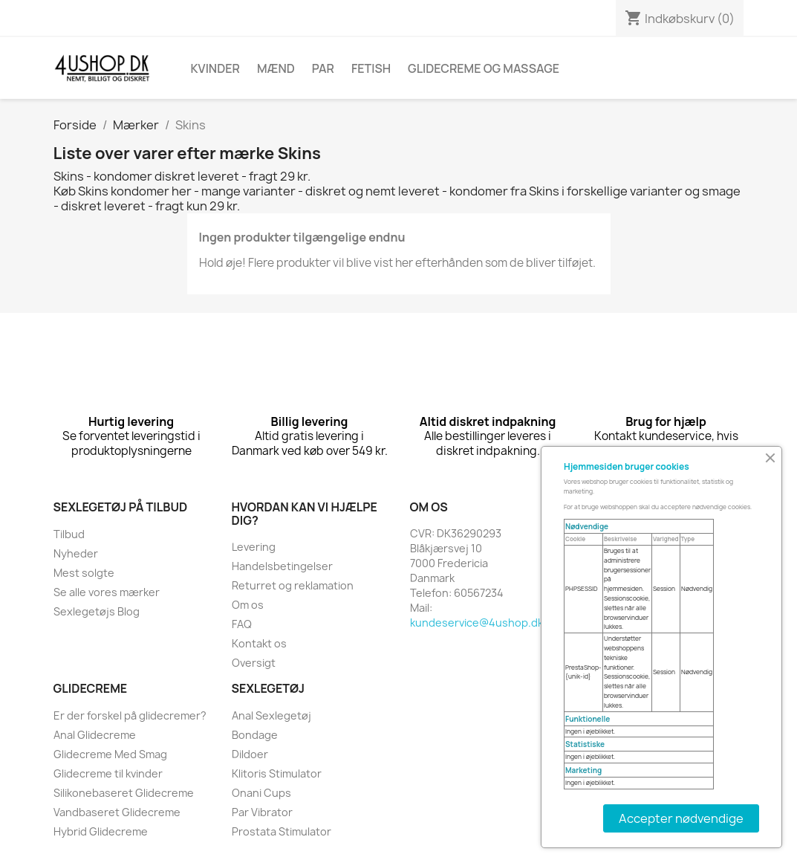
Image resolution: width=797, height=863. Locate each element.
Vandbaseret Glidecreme (116, 812)
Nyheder (75, 553)
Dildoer (250, 754)
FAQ (242, 624)
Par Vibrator (262, 812)
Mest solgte (83, 573)
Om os (248, 605)
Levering (254, 547)
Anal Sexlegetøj (271, 715)
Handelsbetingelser (282, 566)
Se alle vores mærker (106, 592)
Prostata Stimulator (281, 831)
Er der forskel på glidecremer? (129, 715)
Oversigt (254, 663)
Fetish (371, 68)
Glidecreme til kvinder (108, 773)
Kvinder (215, 68)
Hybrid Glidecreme (100, 831)
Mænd (276, 68)
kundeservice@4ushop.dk (476, 622)
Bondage (255, 735)
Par (323, 68)
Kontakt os (259, 643)
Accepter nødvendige (681, 818)
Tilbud (69, 534)
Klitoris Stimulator (277, 773)
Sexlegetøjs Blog (96, 611)
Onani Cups (261, 793)
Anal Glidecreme (94, 735)
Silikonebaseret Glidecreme (123, 793)
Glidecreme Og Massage (483, 68)
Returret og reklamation (293, 585)
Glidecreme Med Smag (110, 754)
